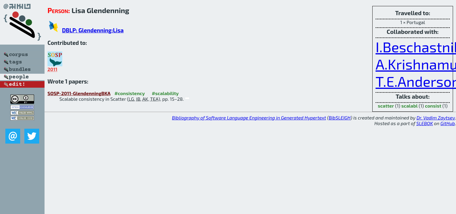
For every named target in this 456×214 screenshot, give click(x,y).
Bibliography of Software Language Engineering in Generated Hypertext (249, 117)
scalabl (409, 105)
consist (433, 105)
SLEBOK (424, 123)
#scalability (165, 93)
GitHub (448, 123)
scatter (386, 105)
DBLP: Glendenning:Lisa (93, 30)
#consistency (129, 93)
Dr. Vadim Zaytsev (436, 117)
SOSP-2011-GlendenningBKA (79, 93)
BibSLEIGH (339, 117)
